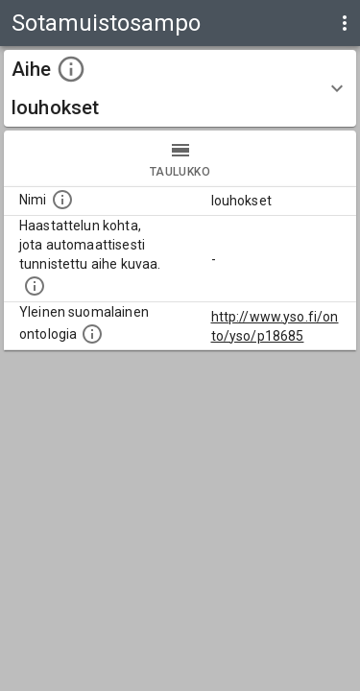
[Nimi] (62, 199)
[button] (180, 88)
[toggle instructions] (71, 69)
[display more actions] (344, 23)
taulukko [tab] (180, 158)
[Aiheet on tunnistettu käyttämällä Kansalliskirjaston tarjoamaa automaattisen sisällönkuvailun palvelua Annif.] (34, 286)
